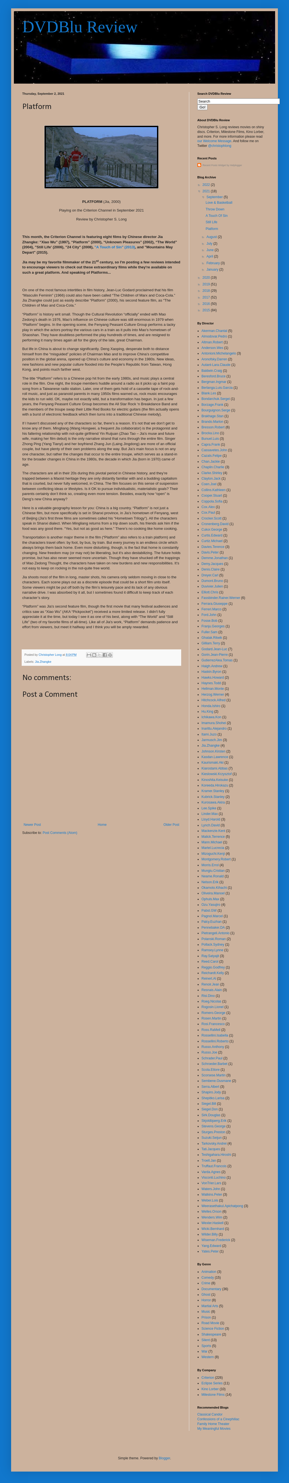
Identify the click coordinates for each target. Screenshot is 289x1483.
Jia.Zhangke (43, 661)
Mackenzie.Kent (213, 831)
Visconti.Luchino (213, 1177)
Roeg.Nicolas (211, 1001)
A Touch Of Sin (217, 216)
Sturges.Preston (213, 1132)
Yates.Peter (210, 1251)
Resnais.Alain (211, 990)
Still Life (211, 222)
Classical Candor (210, 1414)
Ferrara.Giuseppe (214, 604)
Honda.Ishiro (210, 706)
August (212, 237)
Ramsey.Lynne (212, 950)
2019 (207, 284)
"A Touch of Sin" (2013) (114, 247)
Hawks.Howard (212, 677)
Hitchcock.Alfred (213, 700)
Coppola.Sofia (211, 501)
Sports (206, 1346)
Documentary (211, 1289)
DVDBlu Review (80, 27)
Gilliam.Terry (210, 643)
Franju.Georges (213, 626)
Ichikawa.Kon (211, 717)
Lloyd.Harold (210, 819)
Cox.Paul (208, 512)
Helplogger (236, 165)
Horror (206, 1300)
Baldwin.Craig (211, 371)
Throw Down (215, 209)
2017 (207, 297)
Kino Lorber (210, 1389)
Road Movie (210, 1323)
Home (102, 825)
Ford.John (208, 615)
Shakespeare (211, 1334)
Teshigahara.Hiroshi (216, 1155)
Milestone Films (213, 1395)
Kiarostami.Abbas (214, 768)
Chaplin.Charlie (212, 467)
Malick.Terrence (213, 837)
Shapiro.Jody (211, 1092)
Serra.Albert (210, 1087)
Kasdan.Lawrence (214, 757)
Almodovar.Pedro (214, 336)
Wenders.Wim (211, 1217)
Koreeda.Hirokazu (214, 785)
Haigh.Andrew (211, 666)
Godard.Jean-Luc (214, 649)
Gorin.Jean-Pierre (214, 655)
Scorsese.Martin (213, 1075)
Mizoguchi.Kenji (213, 854)
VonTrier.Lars (211, 1183)
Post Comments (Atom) (60, 833)
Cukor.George (211, 529)
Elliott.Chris (209, 592)
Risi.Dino (208, 996)
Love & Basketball (219, 203)
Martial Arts (209, 1306)
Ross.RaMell (210, 1030)
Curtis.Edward (211, 535)
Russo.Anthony (212, 1047)
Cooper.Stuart (211, 495)
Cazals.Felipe (211, 456)
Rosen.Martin (211, 1018)
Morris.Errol (210, 865)
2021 (207, 191)
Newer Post (32, 825)
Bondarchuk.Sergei (215, 399)
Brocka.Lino (210, 433)
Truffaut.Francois (213, 1166)
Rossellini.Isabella (214, 1035)
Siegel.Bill (208, 1104)
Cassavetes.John (214, 450)
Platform (212, 229)
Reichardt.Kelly (212, 973)
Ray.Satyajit (210, 956)
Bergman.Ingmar (213, 382)
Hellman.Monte (212, 689)
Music (205, 1312)
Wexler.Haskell (212, 1223)
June (210, 250)
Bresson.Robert (213, 427)
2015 (207, 310)
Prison (206, 1317)
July (209, 244)
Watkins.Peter (211, 1194)
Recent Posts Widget (214, 165)
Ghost (205, 1295)
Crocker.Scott (211, 518)
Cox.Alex (208, 507)
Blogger (164, 1458)
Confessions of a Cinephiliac (218, 1419)
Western (207, 1357)
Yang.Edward (211, 1246)
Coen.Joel (208, 484)
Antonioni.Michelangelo (218, 353)
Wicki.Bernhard (212, 1229)
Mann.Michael (211, 842)
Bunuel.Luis (210, 439)
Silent (205, 1340)
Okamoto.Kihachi (214, 888)
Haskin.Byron (211, 672)
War (204, 1351)
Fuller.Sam (209, 632)
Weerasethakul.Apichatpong (222, 1206)
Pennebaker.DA (213, 927)
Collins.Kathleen (213, 490)
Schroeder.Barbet (214, 1064)
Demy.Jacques (212, 564)
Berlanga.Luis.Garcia (217, 388)
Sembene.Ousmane (216, 1081)
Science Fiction (212, 1329)
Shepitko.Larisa (213, 1098)
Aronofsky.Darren (214, 359)
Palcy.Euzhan (211, 922)
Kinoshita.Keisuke (214, 780)
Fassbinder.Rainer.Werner (220, 598)
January (212, 269)
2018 (207, 291)
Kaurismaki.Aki (212, 762)
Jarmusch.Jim (211, 740)
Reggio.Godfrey (213, 967)
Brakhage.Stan (212, 416)
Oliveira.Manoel (213, 893)
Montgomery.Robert (216, 859)
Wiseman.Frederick (215, 1240)
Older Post (171, 825)
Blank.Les (208, 393)
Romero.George (213, 1013)
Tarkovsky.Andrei (213, 1143)
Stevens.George (213, 1126)
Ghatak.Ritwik (211, 638)
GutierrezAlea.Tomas (217, 660)
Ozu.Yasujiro (210, 905)
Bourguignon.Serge (215, 410)
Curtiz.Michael (212, 541)
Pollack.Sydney (212, 944)
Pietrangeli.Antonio (215, 933)
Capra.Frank (210, 444)
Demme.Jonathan (214, 558)
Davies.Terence (213, 547)
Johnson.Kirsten (213, 751)
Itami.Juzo (209, 734)
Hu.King (207, 711)
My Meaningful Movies (213, 1429)
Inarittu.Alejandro (214, 728)
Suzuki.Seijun (211, 1138)
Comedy (207, 1278)
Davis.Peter (210, 552)
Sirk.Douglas (210, 1115)
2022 (207, 185)
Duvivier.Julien (212, 586)
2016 (207, 304)
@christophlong (219, 146)
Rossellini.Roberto (214, 1041)
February (213, 263)
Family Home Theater (213, 1424)
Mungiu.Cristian (213, 871)
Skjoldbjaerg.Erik (213, 1121)
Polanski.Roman (213, 939)
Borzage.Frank (212, 405)
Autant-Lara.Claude (215, 365)
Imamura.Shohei (213, 723)
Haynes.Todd (211, 683)
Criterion (207, 1378)
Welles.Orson (211, 1211)
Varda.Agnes (211, 1172)
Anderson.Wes (212, 348)
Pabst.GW (209, 910)
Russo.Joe (209, 1052)
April (210, 256)
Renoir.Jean (210, 984)
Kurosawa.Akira (213, 802)
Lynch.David (210, 825)
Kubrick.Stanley (213, 797)
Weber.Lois (209, 1200)
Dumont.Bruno (212, 581)
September (215, 197)
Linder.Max (209, 814)
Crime (205, 1283)
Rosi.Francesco (213, 1024)
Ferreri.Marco (211, 609)
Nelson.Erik (209, 882)
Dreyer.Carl (209, 575)
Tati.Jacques (210, 1149)
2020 (207, 278)
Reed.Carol (209, 961)
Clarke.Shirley (211, 473)
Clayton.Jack (211, 478)
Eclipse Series (212, 1383)
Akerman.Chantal (214, 331)
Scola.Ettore (210, 1070)
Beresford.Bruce (213, 376)
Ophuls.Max (210, 899)
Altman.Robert (212, 342)
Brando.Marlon (212, 422)
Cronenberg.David (214, 524)
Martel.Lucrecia (212, 848)
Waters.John (210, 1189)
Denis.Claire (210, 569)
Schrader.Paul (211, 1058)
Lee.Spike (208, 808)
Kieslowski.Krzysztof (216, 774)
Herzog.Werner (212, 694)
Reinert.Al (208, 978)
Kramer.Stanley (212, 791)
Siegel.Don (209, 1109)
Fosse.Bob (209, 621)
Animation (208, 1272)
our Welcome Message (214, 141)
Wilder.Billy (209, 1234)
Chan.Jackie (210, 461)
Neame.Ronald (212, 876)
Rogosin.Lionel (212, 1007)
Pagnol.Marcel (212, 916)
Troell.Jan (208, 1160)
